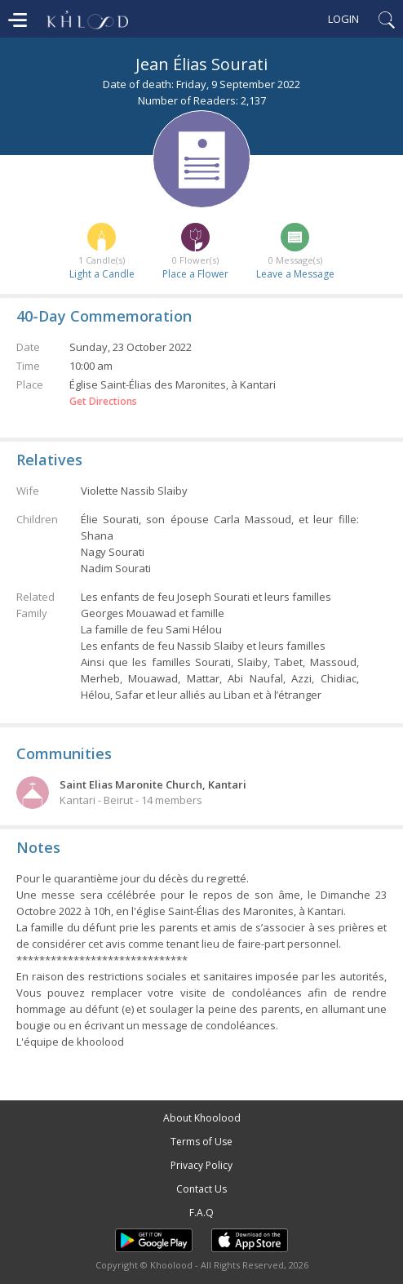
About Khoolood (202, 1118)
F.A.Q (201, 1213)
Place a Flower (195, 274)
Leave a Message (295, 274)
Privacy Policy (201, 1165)
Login (343, 18)
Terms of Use (201, 1141)
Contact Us (201, 1189)
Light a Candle (102, 274)
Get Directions (103, 401)
